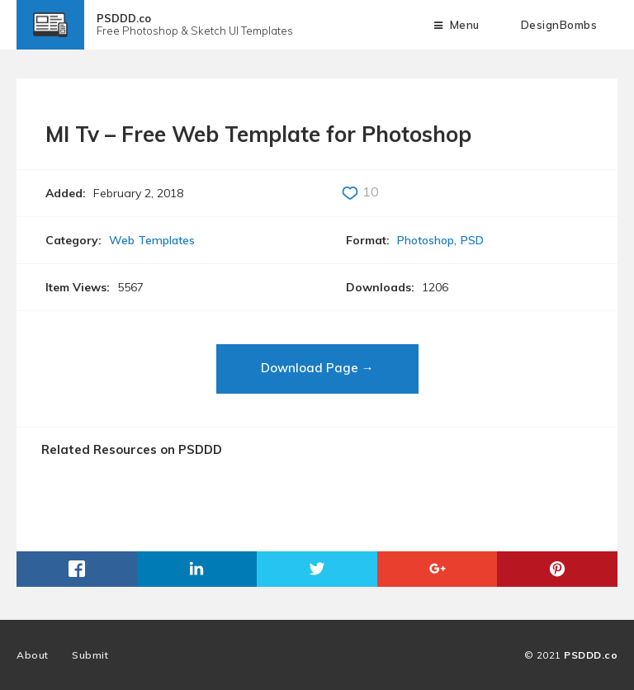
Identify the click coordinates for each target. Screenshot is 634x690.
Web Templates (152, 240)
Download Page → (317, 368)
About (33, 655)
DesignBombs (559, 24)
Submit (90, 655)
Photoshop (425, 240)
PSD (472, 240)
